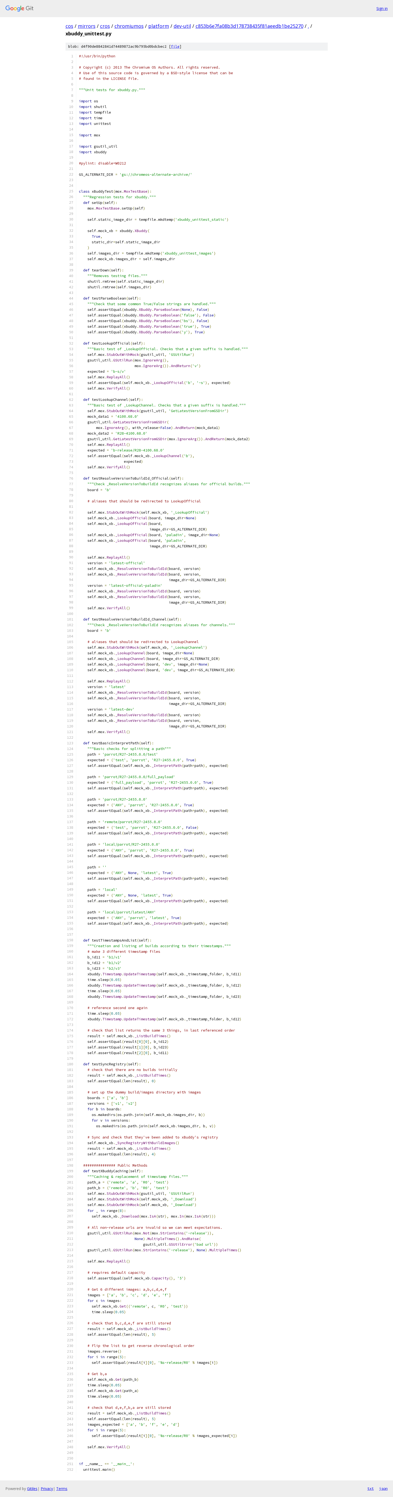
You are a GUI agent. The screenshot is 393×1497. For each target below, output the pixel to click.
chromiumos (129, 26)
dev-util (182, 26)
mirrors (87, 26)
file (175, 46)
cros (105, 26)
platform (158, 26)
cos (69, 26)
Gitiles (32, 1488)
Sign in (382, 8)
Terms (61, 1488)
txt (370, 1488)
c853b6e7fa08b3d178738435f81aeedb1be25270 (249, 26)
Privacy (47, 1488)
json (383, 1488)
